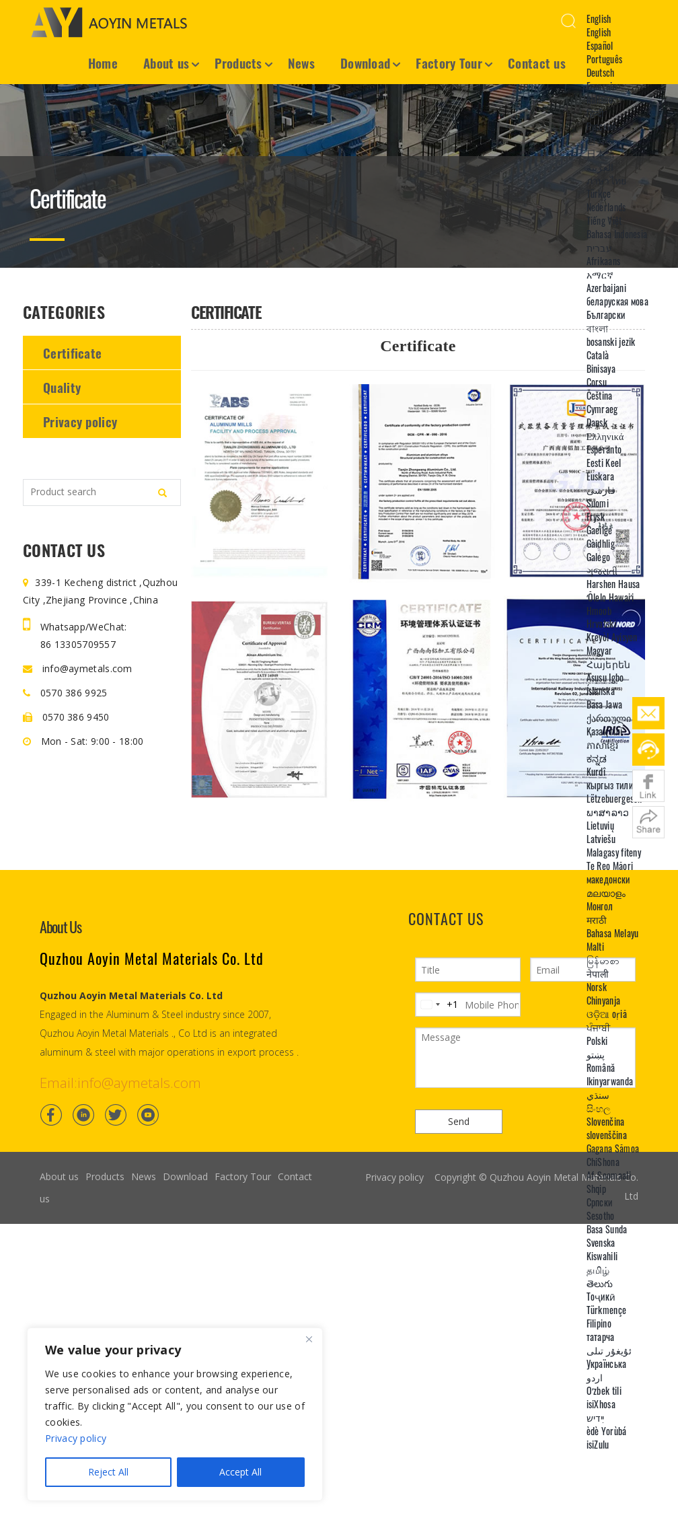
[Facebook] (51, 1115)
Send (458, 1121)
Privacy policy (80, 421)
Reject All (108, 1471)
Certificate (72, 352)
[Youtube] (148, 1115)
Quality (62, 386)
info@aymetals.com (78, 668)
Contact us (537, 62)
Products (238, 62)
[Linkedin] (83, 1115)
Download (365, 62)
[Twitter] (115, 1115)
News (301, 62)
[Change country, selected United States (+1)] (437, 1004)
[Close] (309, 1339)
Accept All (240, 1471)
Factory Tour (449, 62)
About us (166, 62)
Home (103, 62)
